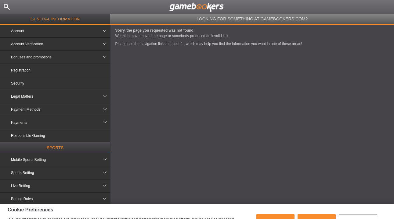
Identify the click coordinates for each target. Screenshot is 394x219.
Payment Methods (60, 109)
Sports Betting (60, 172)
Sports (55, 147)
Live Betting (60, 185)
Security (17, 83)
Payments (60, 122)
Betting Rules (60, 199)
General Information (55, 19)
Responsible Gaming (28, 136)
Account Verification (60, 44)
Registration (21, 70)
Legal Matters (60, 96)
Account (60, 31)
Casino (55, 211)
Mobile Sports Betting (60, 159)
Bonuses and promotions (60, 57)
